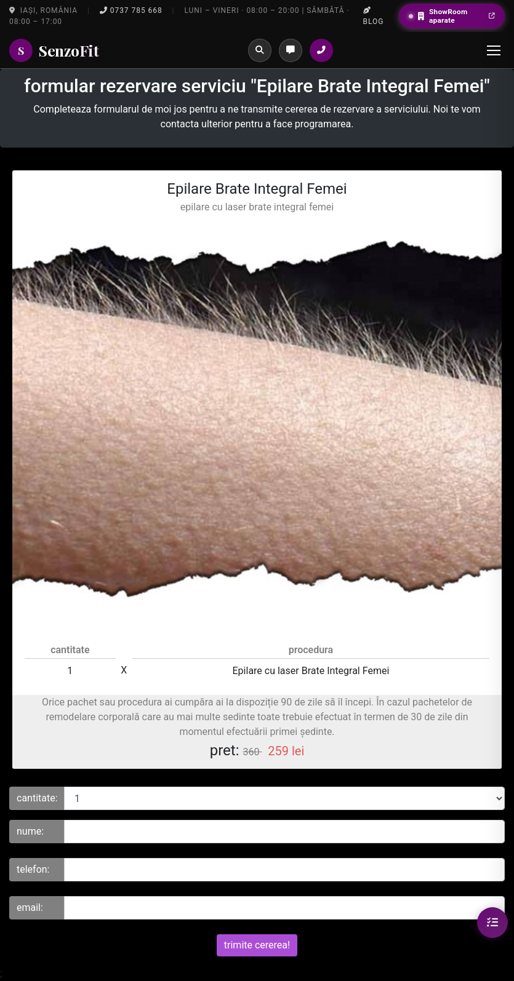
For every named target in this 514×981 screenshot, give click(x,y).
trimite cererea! (257, 945)
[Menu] (494, 50)
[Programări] (290, 50)
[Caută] (259, 50)
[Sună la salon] (321, 50)
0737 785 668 (131, 10)
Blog (373, 16)
